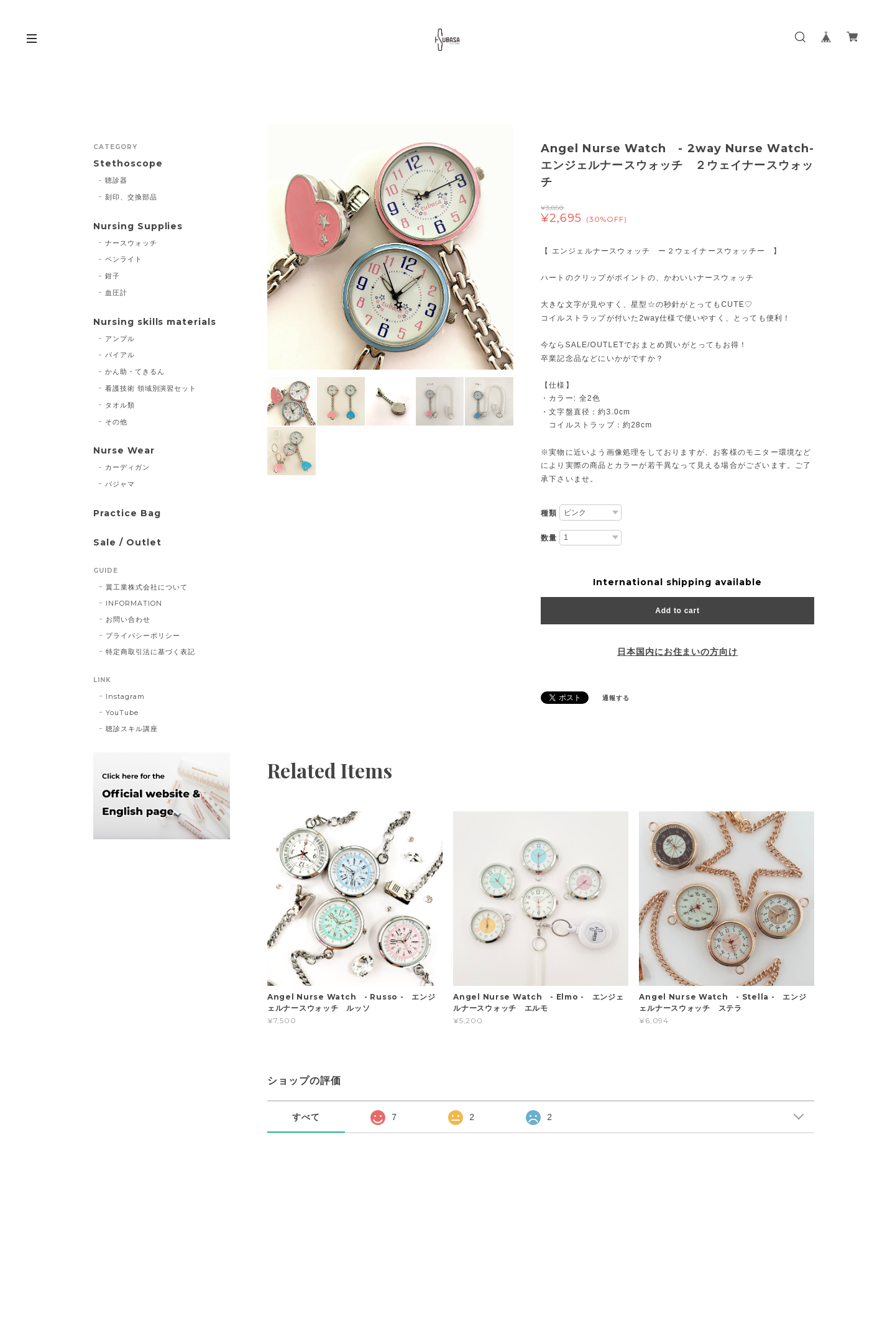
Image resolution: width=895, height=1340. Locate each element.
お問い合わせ (128, 619)
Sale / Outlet (127, 542)
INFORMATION (134, 603)
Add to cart (677, 610)
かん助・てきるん (135, 371)
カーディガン (127, 467)
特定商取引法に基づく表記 (150, 651)
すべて (306, 1117)
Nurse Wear (124, 450)
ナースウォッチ (131, 243)
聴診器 (116, 180)
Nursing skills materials (154, 322)
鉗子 (112, 275)
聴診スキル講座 (132, 728)
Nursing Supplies (138, 226)
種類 (549, 513)
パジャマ (120, 484)
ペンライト (123, 259)
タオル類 (120, 405)
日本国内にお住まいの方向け (677, 652)
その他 (116, 421)
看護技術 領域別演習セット (150, 388)
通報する (616, 698)
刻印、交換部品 (131, 197)
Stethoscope (128, 163)
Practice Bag (127, 513)
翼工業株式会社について (147, 587)
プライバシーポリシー (143, 635)
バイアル (120, 354)
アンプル (120, 338)
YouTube (122, 712)
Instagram (125, 696)
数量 (549, 538)
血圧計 (116, 292)
